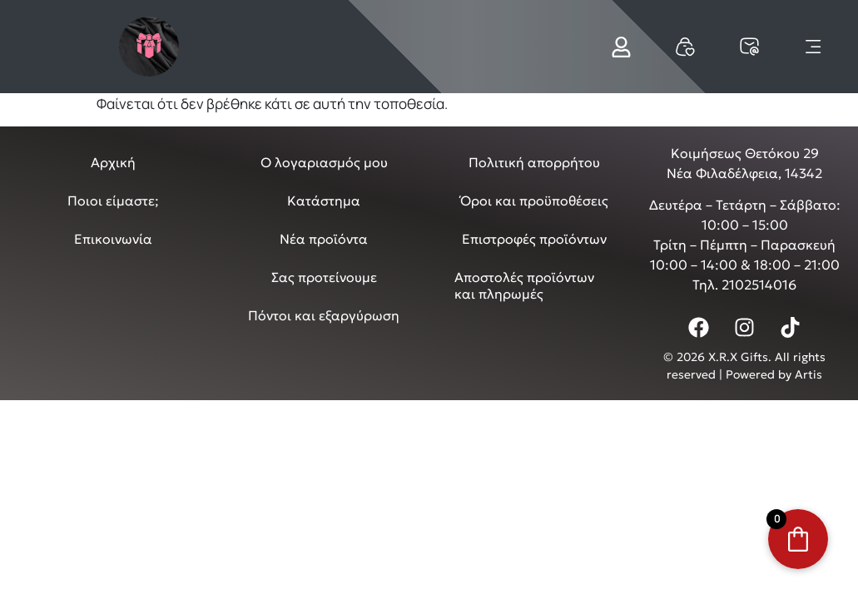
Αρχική (113, 162)
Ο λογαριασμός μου (324, 162)
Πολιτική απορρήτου (534, 162)
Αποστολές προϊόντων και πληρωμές (524, 285)
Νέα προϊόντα (324, 238)
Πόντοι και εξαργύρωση (323, 315)
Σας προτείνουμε (324, 277)
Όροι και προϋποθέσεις (534, 200)
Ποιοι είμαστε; (113, 200)
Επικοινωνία (113, 238)
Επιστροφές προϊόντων (534, 238)
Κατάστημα (323, 200)
